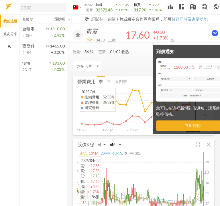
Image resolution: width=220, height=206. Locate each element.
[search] (42, 7)
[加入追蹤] (78, 35)
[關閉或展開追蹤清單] (69, 19)
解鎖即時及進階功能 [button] (190, 19)
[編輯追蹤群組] (9, 46)
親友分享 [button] (10, 34)
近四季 (121, 81)
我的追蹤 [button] (10, 21)
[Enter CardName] (87, 66)
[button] (41, 7)
